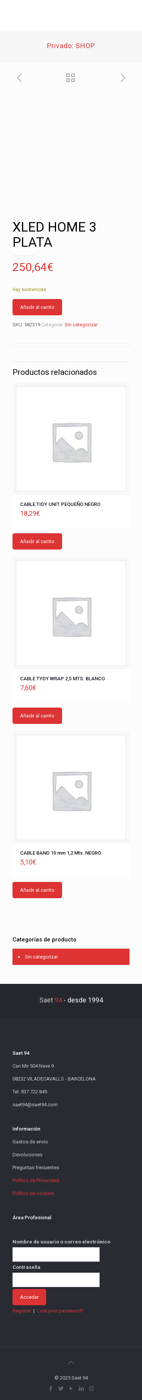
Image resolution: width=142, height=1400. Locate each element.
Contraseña (26, 1267)
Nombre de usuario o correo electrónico (61, 1242)
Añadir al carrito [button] (37, 541)
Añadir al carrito (37, 307)
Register (21, 1311)
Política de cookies (33, 1193)
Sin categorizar (81, 324)
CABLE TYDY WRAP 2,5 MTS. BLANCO (62, 678)
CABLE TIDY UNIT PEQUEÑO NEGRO (60, 504)
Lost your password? (60, 1311)
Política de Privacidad (35, 1180)
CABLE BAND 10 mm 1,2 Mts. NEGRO (60, 853)
